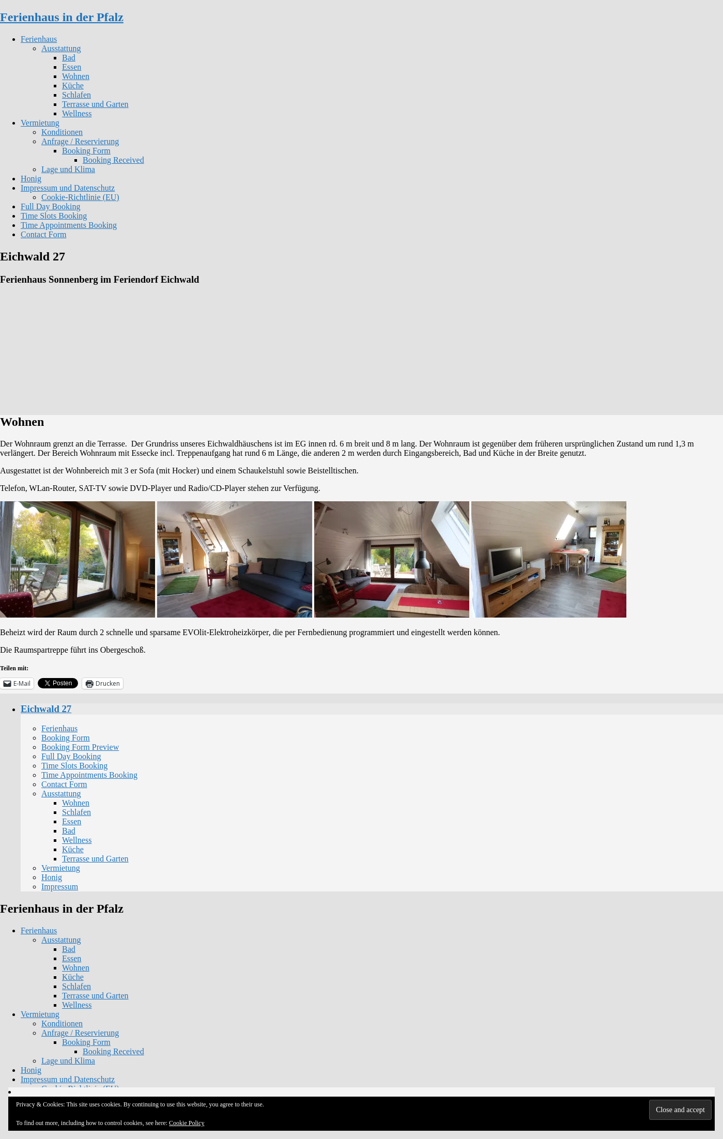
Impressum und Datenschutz (68, 187)
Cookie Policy (186, 1123)
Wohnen (75, 76)
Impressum (59, 886)
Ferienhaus (39, 39)
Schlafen (76, 94)
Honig (31, 178)
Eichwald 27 (46, 708)
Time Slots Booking (54, 215)
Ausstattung (61, 48)
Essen (71, 67)
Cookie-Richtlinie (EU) (80, 197)
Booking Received (113, 160)
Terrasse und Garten (95, 104)
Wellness (76, 113)
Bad (68, 57)
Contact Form (43, 234)
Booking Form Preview (80, 747)
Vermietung (40, 122)
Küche (73, 85)
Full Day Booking (51, 206)
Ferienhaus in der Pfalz (62, 17)
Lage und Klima (68, 169)
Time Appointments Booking (69, 225)
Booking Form (86, 150)
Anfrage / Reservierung (80, 141)
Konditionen (62, 132)
